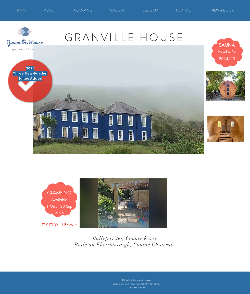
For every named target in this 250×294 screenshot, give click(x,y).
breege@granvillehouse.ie (126, 284)
